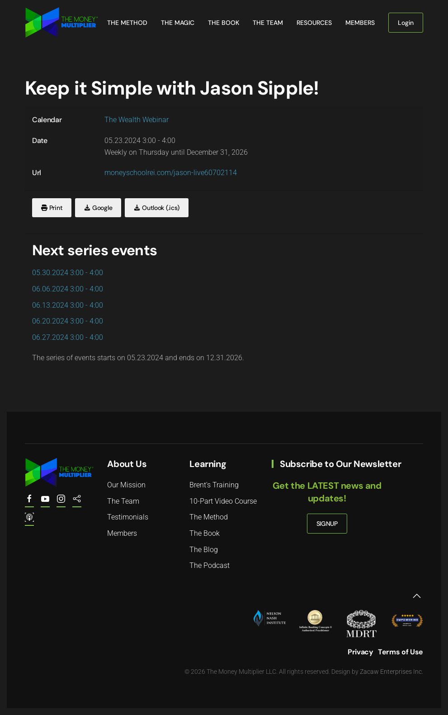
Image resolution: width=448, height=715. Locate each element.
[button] (416, 596)
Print (51, 208)
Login (406, 23)
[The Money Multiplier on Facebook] (29, 502)
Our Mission (126, 485)
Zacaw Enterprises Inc (391, 671)
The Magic (177, 23)
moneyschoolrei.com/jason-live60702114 (170, 172)
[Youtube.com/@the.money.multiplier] (45, 502)
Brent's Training (214, 485)
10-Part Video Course (223, 501)
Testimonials (127, 517)
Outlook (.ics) (156, 208)
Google (98, 208)
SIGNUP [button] (327, 524)
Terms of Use (400, 652)
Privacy (360, 652)
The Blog (203, 549)
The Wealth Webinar (136, 119)
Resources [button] (314, 23)
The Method (127, 23)
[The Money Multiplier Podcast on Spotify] (76, 502)
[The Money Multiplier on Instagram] (61, 502)
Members (360, 23)
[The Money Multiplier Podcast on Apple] (29, 521)
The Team (268, 23)
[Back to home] (61, 23)
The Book (223, 23)
